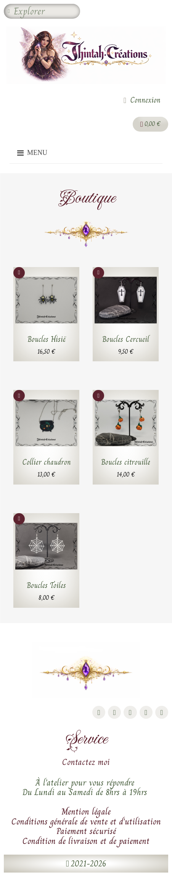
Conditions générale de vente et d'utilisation (86, 821)
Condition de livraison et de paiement (86, 841)
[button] (86, 864)
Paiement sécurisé (86, 831)
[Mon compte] (142, 100)
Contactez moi (86, 762)
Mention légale (86, 811)
